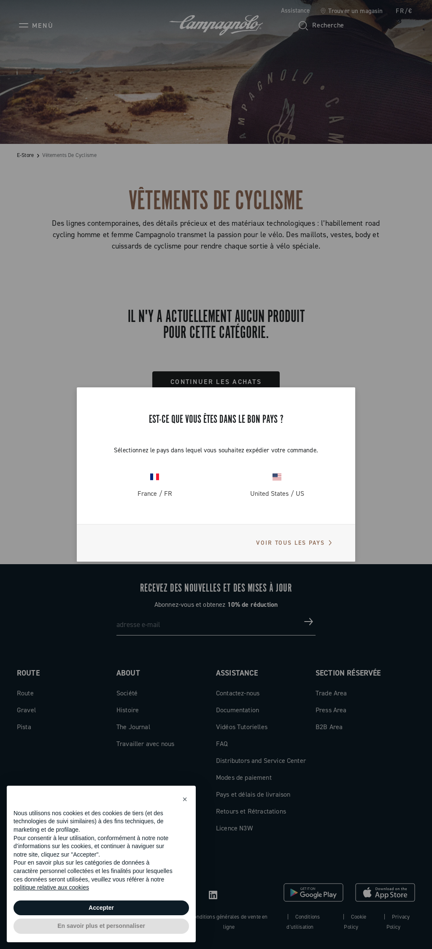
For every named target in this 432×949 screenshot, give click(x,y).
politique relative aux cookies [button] (51, 887)
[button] (185, 799)
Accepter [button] (101, 907)
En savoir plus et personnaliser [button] (101, 925)
